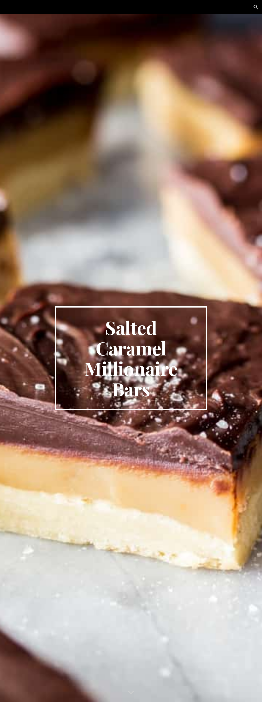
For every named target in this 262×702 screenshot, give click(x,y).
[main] (131, 358)
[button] (256, 7)
